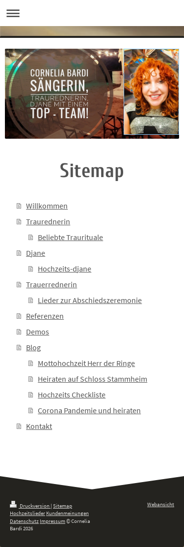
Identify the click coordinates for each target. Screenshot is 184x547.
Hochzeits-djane (64, 269)
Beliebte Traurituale (70, 237)
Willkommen (47, 206)
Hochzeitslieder (27, 513)
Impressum (52, 520)
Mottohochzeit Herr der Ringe (86, 363)
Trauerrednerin (51, 284)
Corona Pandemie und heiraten (89, 410)
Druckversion (30, 505)
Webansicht (160, 504)
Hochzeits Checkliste (71, 394)
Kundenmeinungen (67, 513)
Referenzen (45, 316)
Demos (37, 331)
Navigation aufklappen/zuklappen (92, 13)
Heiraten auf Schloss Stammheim (92, 379)
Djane (35, 253)
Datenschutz (24, 520)
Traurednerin (48, 221)
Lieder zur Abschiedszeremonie (90, 300)
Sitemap (62, 505)
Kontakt (39, 426)
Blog (33, 347)
